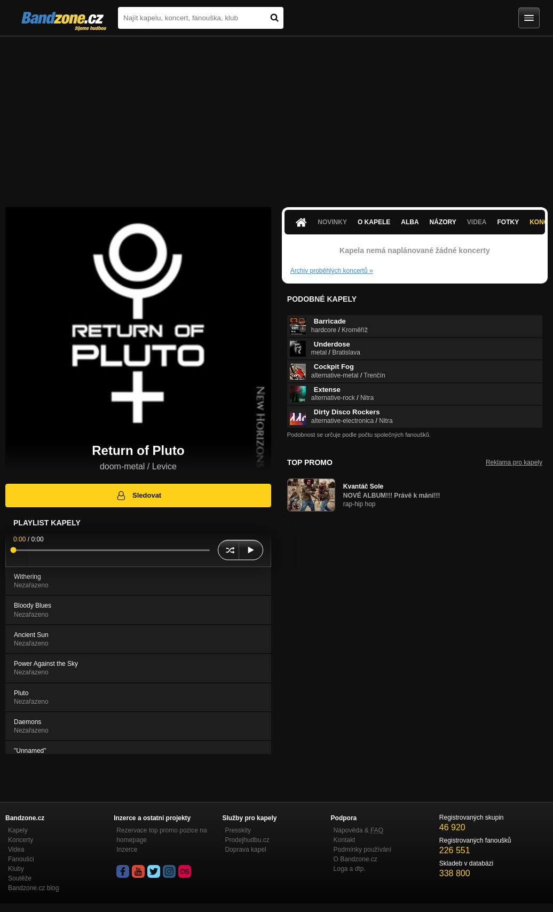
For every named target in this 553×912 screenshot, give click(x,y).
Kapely (18, 830)
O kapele (374, 222)
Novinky (332, 222)
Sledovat (138, 495)
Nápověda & (358, 830)
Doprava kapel (245, 849)
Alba (409, 222)
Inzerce (126, 849)
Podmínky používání (363, 849)
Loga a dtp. (350, 868)
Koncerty (20, 840)
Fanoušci (21, 859)
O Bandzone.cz (355, 859)
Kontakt (345, 840)
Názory (443, 222)
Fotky (508, 222)
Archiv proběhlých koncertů (331, 270)
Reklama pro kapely (514, 462)
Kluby (16, 868)
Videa (477, 222)
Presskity (238, 830)
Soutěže (19, 878)
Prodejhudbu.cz (247, 840)
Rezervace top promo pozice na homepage (161, 835)
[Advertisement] (276, 116)
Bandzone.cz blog (33, 888)
